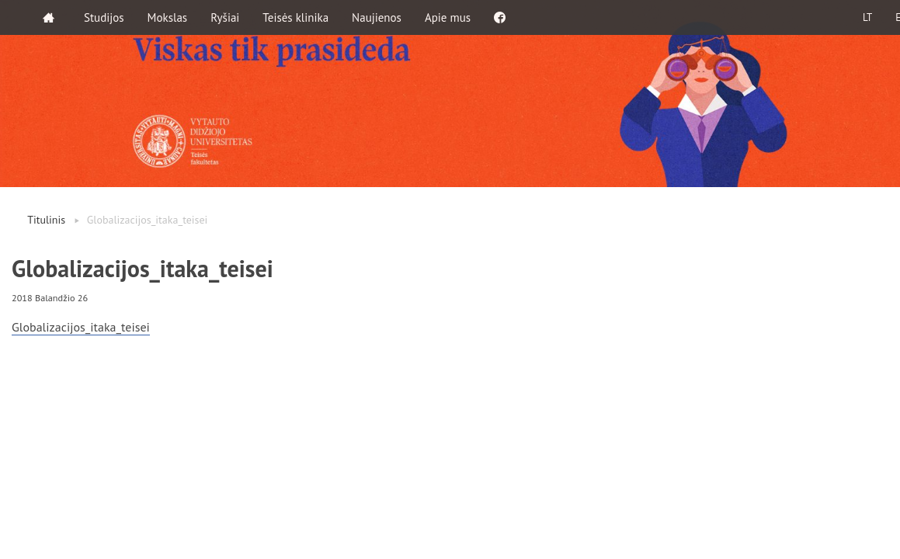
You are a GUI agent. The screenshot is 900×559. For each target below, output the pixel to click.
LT (867, 17)
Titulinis (46, 220)
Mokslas (168, 17)
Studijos (104, 17)
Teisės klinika (295, 17)
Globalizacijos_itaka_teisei (81, 327)
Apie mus (448, 17)
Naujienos (376, 17)
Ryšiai (224, 17)
